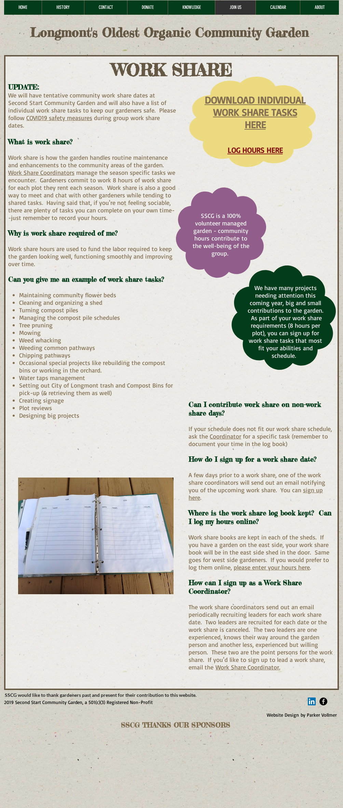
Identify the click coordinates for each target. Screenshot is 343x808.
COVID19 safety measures (59, 117)
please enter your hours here (272, 567)
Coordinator (225, 436)
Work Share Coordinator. (248, 667)
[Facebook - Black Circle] (323, 701)
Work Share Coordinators (41, 172)
